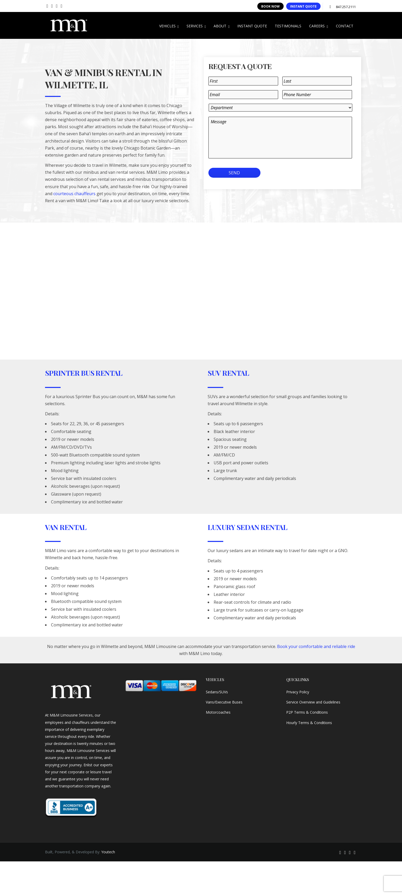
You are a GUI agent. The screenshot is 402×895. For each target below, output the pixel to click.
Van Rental (66, 527)
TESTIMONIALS (288, 25)
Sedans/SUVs (217, 691)
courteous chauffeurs (74, 193)
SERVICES (196, 26)
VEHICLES (169, 26)
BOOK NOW (270, 6)
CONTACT (344, 25)
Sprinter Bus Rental (84, 373)
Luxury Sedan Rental (248, 527)
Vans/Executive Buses (224, 702)
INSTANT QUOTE (303, 6)
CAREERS (318, 26)
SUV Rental (228, 373)
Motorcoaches (218, 712)
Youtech (108, 851)
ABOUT (221, 26)
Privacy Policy (297, 691)
